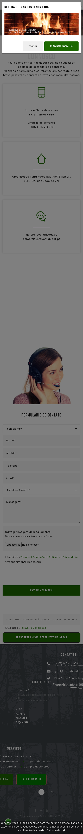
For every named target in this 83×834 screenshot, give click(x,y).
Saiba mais (53, 830)
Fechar (33, 46)
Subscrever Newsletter (61, 46)
